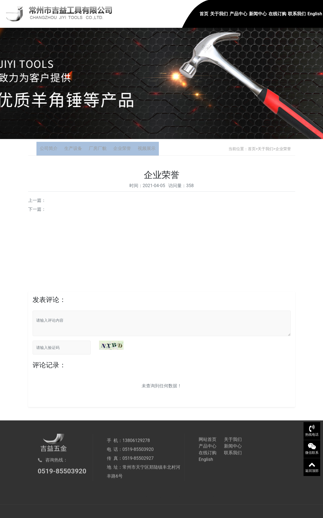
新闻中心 (258, 13)
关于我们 (219, 13)
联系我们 (297, 13)
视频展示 (147, 148)
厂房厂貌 (98, 148)
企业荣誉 (122, 148)
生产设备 (73, 148)
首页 (203, 13)
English (314, 13)
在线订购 (277, 13)
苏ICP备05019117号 (220, 502)
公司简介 (49, 148)
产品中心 (238, 13)
